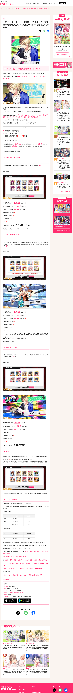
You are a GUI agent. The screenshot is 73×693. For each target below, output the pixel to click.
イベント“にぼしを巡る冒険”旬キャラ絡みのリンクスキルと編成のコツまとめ (22, 552)
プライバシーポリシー (24, 684)
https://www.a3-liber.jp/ (15, 578)
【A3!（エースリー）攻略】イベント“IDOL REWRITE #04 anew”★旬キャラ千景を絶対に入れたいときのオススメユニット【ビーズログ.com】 (37, 634)
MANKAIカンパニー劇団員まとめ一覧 (13, 546)
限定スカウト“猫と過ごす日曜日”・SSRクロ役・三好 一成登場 (32, 75)
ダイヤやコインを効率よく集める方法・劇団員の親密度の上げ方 (19, 561)
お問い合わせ (14, 684)
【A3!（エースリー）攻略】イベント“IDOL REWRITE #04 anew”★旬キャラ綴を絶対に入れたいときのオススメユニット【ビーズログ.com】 (14, 658)
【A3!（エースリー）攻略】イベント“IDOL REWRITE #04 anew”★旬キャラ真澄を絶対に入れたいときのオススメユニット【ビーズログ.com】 (37, 658)
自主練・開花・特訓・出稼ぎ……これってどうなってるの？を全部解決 (21, 549)
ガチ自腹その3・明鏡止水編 (16, 113)
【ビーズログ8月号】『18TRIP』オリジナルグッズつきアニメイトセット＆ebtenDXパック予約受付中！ (14, 633)
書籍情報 (45, 3)
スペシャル (7, 8)
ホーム (2, 8)
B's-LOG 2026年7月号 (62, 46)
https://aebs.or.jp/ (56, 686)
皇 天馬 (38, 140)
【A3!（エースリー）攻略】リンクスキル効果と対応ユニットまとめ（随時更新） (63, 88)
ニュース (28, 3)
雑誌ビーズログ (37, 3)
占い (55, 3)
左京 (40, 160)
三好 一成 (17, 140)
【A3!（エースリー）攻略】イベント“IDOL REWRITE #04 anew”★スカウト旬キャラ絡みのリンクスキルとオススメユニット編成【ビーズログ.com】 (63, 107)
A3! (11, 8)
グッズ (50, 3)
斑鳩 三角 (12, 141)
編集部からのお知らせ (36, 677)
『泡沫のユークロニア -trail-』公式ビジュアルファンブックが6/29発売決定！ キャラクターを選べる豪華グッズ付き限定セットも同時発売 (63, 147)
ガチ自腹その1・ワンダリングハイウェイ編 (28, 112)
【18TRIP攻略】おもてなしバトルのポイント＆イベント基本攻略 (63, 166)
